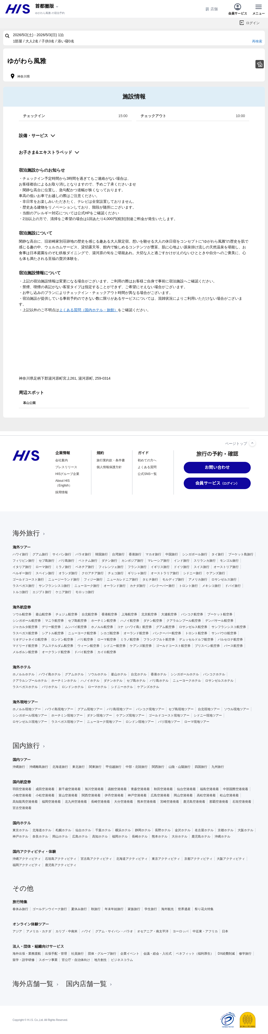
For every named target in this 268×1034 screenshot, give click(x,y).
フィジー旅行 (93, 579)
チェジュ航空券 (66, 614)
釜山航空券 (43, 614)
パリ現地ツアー (169, 722)
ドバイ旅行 (233, 586)
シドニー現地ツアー (208, 715)
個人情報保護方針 (109, 467)
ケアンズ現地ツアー (130, 715)
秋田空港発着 (163, 789)
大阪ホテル (245, 830)
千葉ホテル (103, 830)
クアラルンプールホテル (30, 680)
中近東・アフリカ (205, 931)
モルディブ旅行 (173, 579)
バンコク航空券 (192, 614)
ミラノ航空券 (129, 639)
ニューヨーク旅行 (86, 586)
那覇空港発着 (218, 801)
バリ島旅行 (66, 560)
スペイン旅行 (45, 573)
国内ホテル (22, 823)
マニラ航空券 (54, 620)
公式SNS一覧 (147, 474)
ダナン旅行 (109, 560)
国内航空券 (22, 782)
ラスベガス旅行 (24, 586)
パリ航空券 (85, 639)
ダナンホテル (113, 680)
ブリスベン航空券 (207, 646)
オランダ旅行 (68, 573)
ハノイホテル (90, 680)
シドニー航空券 (115, 646)
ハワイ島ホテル (50, 674)
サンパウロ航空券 (224, 633)
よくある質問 (147, 467)
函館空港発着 (117, 789)
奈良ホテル (40, 836)
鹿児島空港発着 (194, 801)
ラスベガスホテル (25, 687)
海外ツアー (22, 547)
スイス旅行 (201, 567)
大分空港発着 (123, 801)
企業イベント (129, 953)
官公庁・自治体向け (76, 960)
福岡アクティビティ (27, 865)
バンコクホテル (214, 674)
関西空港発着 (91, 795)
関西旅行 (158, 767)
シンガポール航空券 (27, 620)
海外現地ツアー (25, 702)
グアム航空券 (165, 627)
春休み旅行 (20, 909)
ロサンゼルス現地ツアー (30, 722)
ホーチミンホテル (63, 680)
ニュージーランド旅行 (64, 579)
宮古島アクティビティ (96, 859)
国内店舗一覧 (89, 984)
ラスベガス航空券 (25, 633)
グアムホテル (74, 674)
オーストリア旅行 (226, 567)
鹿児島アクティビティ (60, 865)
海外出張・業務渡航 (27, 953)
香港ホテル (158, 674)
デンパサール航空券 (219, 620)
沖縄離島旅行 (38, 767)
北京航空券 (149, 614)
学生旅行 (150, 909)
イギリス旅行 (160, 567)
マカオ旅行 (153, 554)
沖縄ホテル (222, 836)
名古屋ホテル (204, 830)
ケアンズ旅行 (215, 573)
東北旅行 (78, 767)
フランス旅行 (137, 567)
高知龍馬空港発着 (25, 801)
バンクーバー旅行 (162, 586)
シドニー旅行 (192, 573)
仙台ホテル (83, 830)
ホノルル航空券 (102, 627)
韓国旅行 (101, 554)
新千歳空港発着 (70, 789)
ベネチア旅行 (84, 567)
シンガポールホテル (185, 674)
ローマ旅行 (43, 567)
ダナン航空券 (152, 620)
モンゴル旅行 (229, 560)
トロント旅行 (188, 586)
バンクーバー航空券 (167, 633)
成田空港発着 (45, 789)
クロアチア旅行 (93, 573)
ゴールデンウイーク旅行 (49, 909)
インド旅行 (181, 560)
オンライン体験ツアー (31, 924)
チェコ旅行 (116, 573)
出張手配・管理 (56, 953)
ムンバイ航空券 (76, 627)
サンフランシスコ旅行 (54, 586)
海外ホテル (22, 667)
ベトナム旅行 (88, 560)
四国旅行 (201, 767)
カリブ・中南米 (66, 931)
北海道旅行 (60, 767)
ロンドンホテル (73, 687)
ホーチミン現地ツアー (67, 715)
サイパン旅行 (61, 554)
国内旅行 (29, 745)
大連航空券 (169, 614)
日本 (225, 931)
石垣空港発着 (241, 801)
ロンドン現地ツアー (140, 722)
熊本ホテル (160, 836)
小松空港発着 (45, 795)
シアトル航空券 (53, 633)
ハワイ (86, 931)
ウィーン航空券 (88, 646)
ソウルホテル (97, 674)
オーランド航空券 (136, 633)
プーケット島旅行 (240, 554)
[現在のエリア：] (47, 6)
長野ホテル (163, 830)
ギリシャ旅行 (137, 573)
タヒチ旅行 (150, 579)
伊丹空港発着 (114, 795)
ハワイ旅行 (20, 554)
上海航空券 (129, 614)
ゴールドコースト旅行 (28, 579)
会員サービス (237, 9)
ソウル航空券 (22, 614)
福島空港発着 (209, 789)
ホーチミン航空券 (103, 620)
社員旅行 (77, 953)
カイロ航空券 (106, 652)
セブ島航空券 (77, 620)
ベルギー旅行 (22, 573)
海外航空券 (22, 607)
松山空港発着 (229, 795)
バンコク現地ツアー (150, 709)
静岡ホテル (143, 830)
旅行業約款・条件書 (111, 460)
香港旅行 (135, 554)
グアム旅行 (40, 554)
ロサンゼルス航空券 (193, 627)
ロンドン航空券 (62, 639)
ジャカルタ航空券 (25, 627)
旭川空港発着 (94, 789)
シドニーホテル (122, 687)
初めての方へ (147, 460)
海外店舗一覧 (36, 984)
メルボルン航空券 (25, 652)
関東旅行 (95, 767)
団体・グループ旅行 (102, 953)
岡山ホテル (60, 836)
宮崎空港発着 (169, 801)
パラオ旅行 (83, 554)
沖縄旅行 (19, 767)
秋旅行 (95, 909)
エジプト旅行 (41, 592)
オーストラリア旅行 (165, 573)
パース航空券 (233, 646)
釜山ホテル (119, 674)
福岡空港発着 (51, 801)
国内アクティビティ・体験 (34, 852)
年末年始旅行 (114, 909)
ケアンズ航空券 (141, 646)
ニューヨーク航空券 (82, 633)
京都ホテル (225, 830)
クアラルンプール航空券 (183, 620)
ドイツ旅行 (181, 567)
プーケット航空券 (219, 614)
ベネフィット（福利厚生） (195, 953)
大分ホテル (179, 836)
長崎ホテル (140, 836)
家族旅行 (134, 909)
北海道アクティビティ (132, 859)
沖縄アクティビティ (27, 859)
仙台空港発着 (186, 789)
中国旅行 (171, 554)
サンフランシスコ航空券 (228, 627)
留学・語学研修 (24, 960)
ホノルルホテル (24, 674)
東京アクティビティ (166, 859)
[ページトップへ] (252, 443)
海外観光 (167, 909)
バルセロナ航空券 (230, 639)
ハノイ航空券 (129, 620)
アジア (17, 931)
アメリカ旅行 (197, 579)
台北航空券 (89, 614)
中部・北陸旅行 (137, 767)
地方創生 (100, 960)
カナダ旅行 (138, 586)
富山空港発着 (68, 795)
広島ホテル (80, 836)
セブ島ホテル (136, 680)
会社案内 (61, 460)
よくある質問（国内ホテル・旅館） (88, 310)
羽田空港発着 (22, 789)
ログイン (253, 23)
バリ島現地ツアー (119, 709)
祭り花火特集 (204, 909)
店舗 (211, 9)
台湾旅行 (118, 554)
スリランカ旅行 (205, 560)
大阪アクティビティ (231, 859)
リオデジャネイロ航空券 (30, 639)
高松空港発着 (206, 795)
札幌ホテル (63, 830)
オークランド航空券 (56, 652)
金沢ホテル (183, 830)
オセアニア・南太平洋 (153, 931)
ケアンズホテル (148, 687)
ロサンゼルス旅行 (224, 579)
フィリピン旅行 (24, 560)
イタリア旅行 (22, 567)
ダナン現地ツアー (99, 715)
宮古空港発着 (22, 808)
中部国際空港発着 (235, 789)
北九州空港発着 (76, 801)
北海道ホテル (41, 830)
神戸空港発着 (137, 795)
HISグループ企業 (67, 474)
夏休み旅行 (79, 909)
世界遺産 (184, 909)
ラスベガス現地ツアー (67, 722)
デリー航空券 (51, 627)
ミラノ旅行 (63, 567)
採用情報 (61, 492)
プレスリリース (66, 467)
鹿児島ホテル (201, 836)
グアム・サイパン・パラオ (114, 931)
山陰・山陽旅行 (180, 767)
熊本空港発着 (146, 801)
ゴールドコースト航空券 (173, 646)
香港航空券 (109, 614)
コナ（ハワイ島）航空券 (134, 627)
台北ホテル (139, 674)
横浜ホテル (123, 830)
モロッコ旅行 (84, 592)
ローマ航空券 (106, 639)
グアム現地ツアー (90, 709)
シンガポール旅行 (194, 554)
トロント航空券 (196, 633)
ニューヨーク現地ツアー (104, 722)
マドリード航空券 (25, 646)
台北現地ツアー (209, 709)
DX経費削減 (226, 953)
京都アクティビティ (198, 859)
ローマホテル (97, 687)
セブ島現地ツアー (181, 709)
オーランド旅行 (115, 586)
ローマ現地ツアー (196, 722)
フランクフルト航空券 (159, 639)
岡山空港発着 (183, 795)
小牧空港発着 (22, 795)
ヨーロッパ (180, 931)
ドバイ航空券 (83, 652)
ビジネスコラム (122, 960)
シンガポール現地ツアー (30, 715)
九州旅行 (217, 767)
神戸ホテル (20, 836)
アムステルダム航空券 (57, 646)
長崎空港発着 (100, 801)
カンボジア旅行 (132, 560)
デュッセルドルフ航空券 (196, 639)
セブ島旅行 (46, 560)
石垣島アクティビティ (60, 859)
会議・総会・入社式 (157, 953)
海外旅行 (29, 533)
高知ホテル (100, 836)
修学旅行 (245, 953)
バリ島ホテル (159, 680)
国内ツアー (22, 760)
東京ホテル (20, 830)
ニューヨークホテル (187, 680)
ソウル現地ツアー (236, 709)
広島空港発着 (160, 795)
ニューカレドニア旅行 (122, 579)
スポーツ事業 (48, 960)
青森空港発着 (140, 789)
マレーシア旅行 (159, 560)
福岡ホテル (120, 836)
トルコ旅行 (20, 592)
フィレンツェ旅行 (111, 567)
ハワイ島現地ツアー (59, 709)
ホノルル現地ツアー (27, 709)
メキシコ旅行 (211, 586)
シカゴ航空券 (109, 633)
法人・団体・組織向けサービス (38, 946)
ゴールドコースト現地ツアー (169, 715)
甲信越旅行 (113, 767)
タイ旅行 (217, 554)
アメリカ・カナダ (38, 931)
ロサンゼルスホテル (219, 680)
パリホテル (50, 687)
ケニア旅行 (63, 592)
